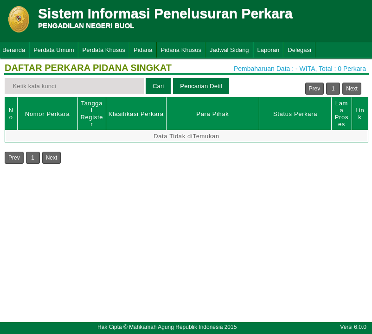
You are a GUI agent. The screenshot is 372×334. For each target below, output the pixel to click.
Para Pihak (212, 113)
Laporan (268, 49)
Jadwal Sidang (229, 49)
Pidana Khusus (181, 49)
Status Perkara (295, 113)
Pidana (143, 49)
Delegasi (299, 49)
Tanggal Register (91, 114)
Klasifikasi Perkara (136, 113)
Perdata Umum (53, 49)
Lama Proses (341, 114)
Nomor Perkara (47, 113)
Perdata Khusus (104, 49)
